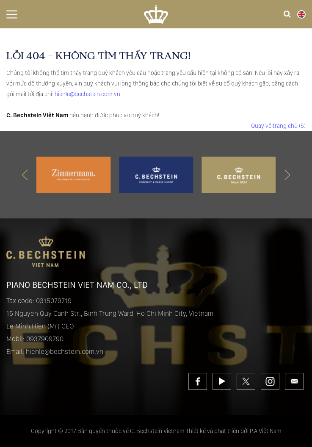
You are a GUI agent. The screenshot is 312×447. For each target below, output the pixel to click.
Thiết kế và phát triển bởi (217, 431)
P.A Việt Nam (266, 431)
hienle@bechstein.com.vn (87, 94)
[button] (287, 174)
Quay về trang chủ (278, 125)
